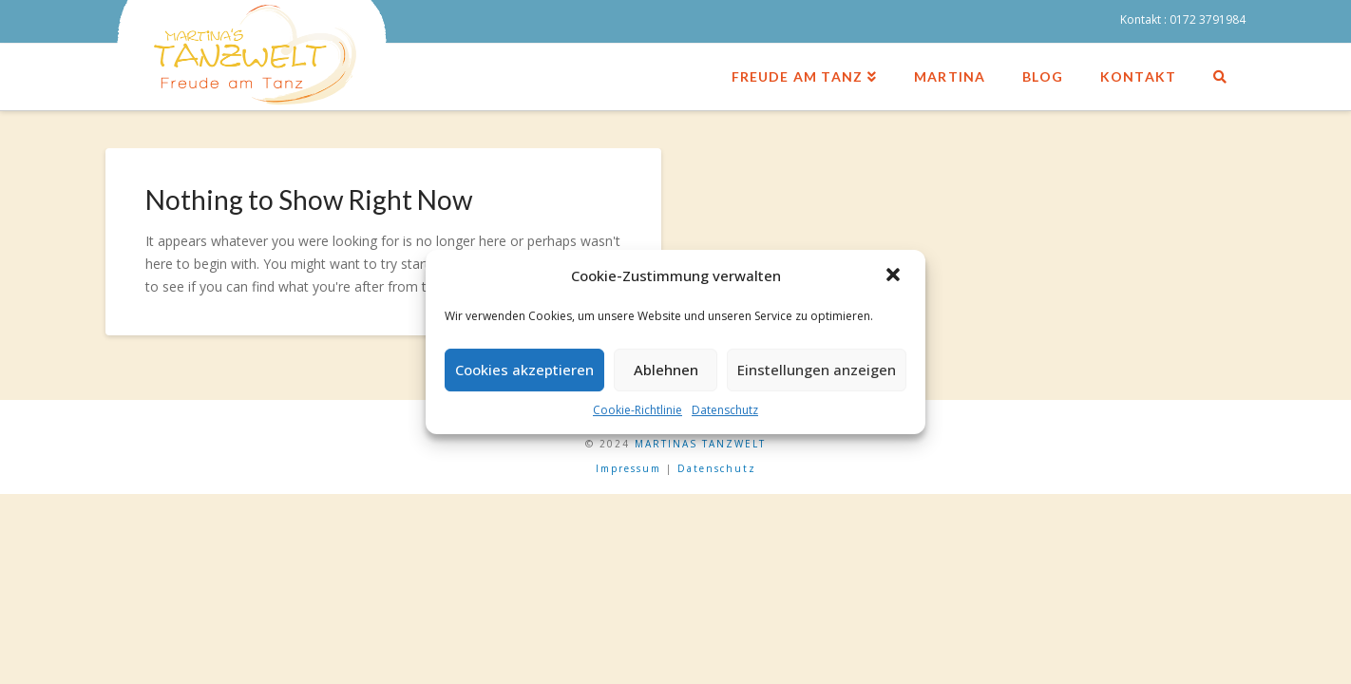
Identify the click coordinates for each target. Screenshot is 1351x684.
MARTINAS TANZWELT (700, 443)
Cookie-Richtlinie (637, 410)
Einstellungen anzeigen (816, 369)
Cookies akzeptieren (524, 369)
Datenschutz (725, 410)
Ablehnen (666, 369)
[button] (895, 276)
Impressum (628, 468)
